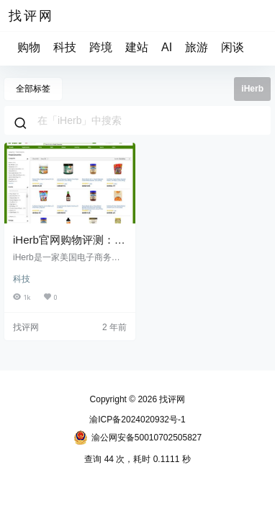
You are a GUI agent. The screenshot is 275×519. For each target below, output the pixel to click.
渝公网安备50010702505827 (137, 437)
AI (166, 47)
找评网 (171, 399)
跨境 (100, 47)
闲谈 (232, 47)
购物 (28, 47)
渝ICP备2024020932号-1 (137, 419)
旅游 (196, 47)
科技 (64, 47)
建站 (136, 47)
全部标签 (33, 89)
